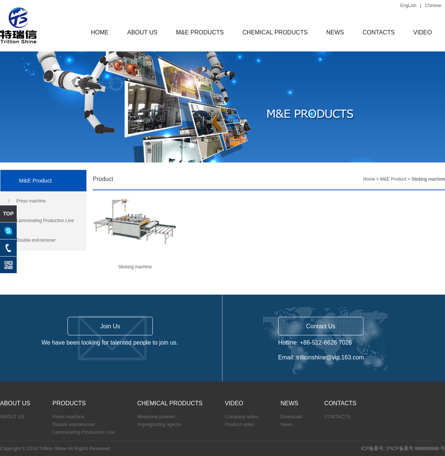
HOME (100, 33)
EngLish (408, 5)
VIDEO (422, 33)
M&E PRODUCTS (200, 33)
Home (369, 179)
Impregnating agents (159, 424)
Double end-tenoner (36, 240)
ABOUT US (142, 33)
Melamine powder (156, 416)
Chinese (433, 5)
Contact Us (320, 326)
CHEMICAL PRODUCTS (274, 33)
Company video (241, 416)
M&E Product (393, 179)
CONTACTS (379, 33)
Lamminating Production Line (45, 220)
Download (291, 416)
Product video (239, 424)
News (287, 424)
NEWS (335, 33)
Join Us (110, 326)
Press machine (31, 201)
